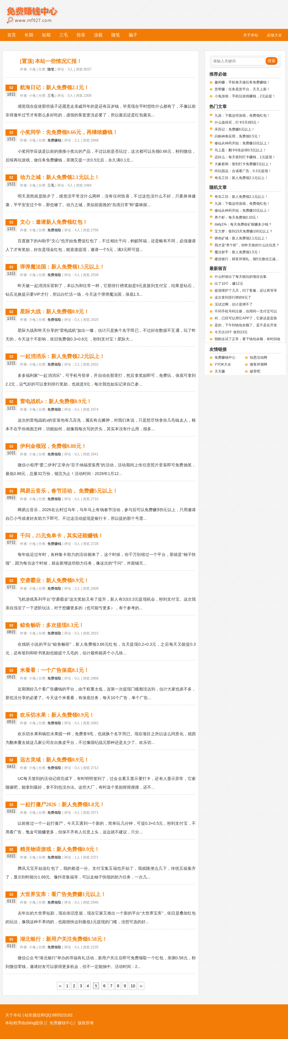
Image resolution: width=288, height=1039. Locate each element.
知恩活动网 (258, 357)
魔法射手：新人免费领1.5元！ (238, 252)
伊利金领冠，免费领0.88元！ (53, 446)
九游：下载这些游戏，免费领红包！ (242, 115)
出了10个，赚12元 (229, 284)
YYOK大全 (223, 364)
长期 (29, 34)
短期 (46, 34)
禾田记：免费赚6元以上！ (235, 129)
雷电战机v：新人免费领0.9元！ (56, 401)
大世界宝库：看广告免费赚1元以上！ (63, 894)
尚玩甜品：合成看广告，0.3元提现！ (243, 171)
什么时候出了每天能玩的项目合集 (241, 277)
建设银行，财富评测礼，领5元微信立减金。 (249, 259)
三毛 (63, 34)
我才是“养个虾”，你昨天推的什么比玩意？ (247, 245)
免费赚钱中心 (38, 11)
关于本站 (13, 1015)
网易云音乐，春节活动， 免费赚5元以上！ (69, 491)
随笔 (115, 34)
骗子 (133, 34)
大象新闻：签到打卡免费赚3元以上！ (243, 164)
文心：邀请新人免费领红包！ (54, 222)
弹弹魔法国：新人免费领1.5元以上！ (62, 267)
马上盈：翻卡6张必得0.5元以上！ (240, 150)
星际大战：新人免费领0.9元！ (54, 311)
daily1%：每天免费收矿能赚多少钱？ (243, 224)
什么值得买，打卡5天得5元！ (237, 122)
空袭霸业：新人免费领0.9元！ (54, 580)
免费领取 (54, 230)
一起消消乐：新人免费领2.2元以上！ (62, 356)
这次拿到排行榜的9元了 (233, 297)
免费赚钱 (54, 140)
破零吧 (255, 371)
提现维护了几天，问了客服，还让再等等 (246, 290)
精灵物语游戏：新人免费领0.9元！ (59, 849)
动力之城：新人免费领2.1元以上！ (59, 177)
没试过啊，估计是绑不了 (234, 304)
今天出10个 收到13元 (231, 332)
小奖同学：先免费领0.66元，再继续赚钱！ (69, 132)
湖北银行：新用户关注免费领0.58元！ (63, 939)
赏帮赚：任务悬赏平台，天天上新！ (242, 89)
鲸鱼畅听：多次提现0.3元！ (52, 625)
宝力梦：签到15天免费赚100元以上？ (244, 231)
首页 (11, 34)
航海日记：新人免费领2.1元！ (54, 87)
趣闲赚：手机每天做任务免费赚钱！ (242, 82)
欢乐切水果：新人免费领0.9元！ (57, 715)
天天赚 (220, 371)
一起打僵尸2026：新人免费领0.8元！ (62, 804)
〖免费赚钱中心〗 (61, 1023)
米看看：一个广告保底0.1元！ (54, 670)
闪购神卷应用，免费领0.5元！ (238, 136)
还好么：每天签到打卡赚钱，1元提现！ (245, 157)
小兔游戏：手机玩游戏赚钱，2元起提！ (245, 96)
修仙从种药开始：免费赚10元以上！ (242, 143)
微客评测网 (258, 364)
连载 (98, 34)
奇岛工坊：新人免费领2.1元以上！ (241, 178)
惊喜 (81, 34)
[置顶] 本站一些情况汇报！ (51, 61)
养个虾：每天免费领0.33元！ (237, 217)
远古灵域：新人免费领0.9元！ (54, 760)
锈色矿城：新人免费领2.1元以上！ (241, 238)
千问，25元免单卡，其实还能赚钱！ (61, 536)
